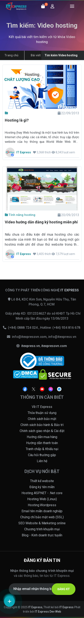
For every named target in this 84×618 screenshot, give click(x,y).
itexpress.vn (30, 346)
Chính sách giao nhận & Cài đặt (42, 431)
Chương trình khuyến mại (42, 529)
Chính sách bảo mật (42, 419)
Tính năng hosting (20, 215)
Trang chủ (11, 55)
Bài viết (36, 55)
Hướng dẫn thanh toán (42, 443)
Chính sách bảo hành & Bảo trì (42, 425)
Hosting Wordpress (42, 505)
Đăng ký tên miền (42, 487)
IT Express (35, 607)
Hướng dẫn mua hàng (42, 437)
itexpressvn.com (54, 346)
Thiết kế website (42, 481)
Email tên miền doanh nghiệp (42, 511)
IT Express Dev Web (48, 611)
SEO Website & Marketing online (42, 523)
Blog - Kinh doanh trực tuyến (42, 535)
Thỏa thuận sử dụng (42, 413)
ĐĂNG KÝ (63, 589)
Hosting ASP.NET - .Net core (42, 493)
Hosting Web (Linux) (42, 499)
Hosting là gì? (17, 120)
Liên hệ (42, 461)
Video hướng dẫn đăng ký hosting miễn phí (41, 222)
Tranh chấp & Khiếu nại (42, 449)
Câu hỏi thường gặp (42, 455)
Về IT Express (42, 407)
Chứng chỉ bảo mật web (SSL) (42, 517)
